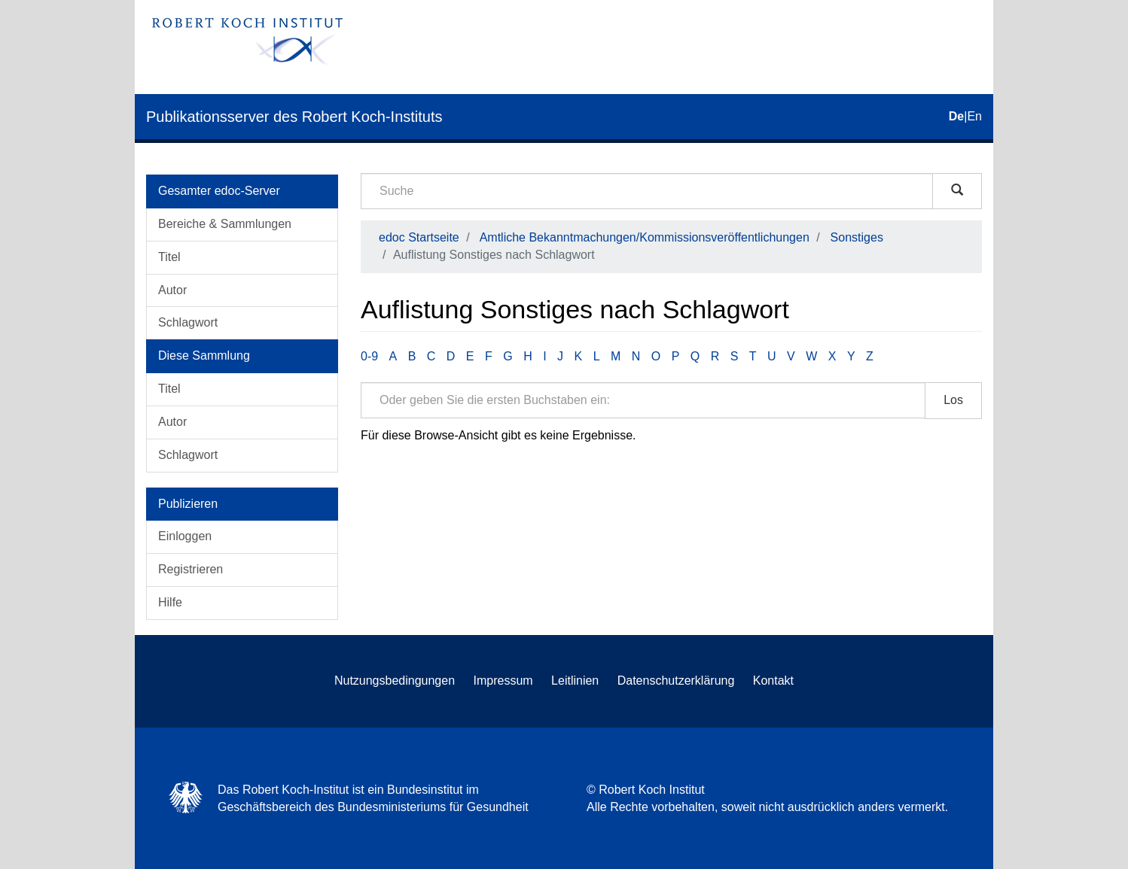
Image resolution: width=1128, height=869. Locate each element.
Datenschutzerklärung (676, 680)
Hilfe (170, 602)
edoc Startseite (419, 237)
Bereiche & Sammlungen (224, 223)
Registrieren (190, 569)
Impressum (503, 680)
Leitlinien (575, 680)
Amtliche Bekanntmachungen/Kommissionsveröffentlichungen (644, 237)
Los (953, 399)
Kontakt (773, 680)
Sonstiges (857, 237)
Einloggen (185, 536)
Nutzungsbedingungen (394, 680)
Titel (169, 257)
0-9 (369, 356)
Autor (172, 290)
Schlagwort (188, 322)
